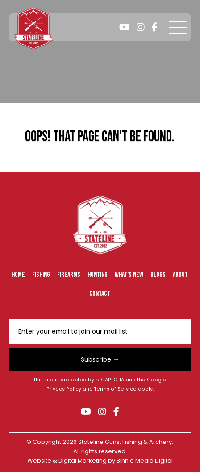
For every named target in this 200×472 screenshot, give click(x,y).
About (180, 275)
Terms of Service (115, 389)
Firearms (68, 275)
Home (18, 275)
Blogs (158, 275)
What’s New (129, 275)
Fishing (41, 275)
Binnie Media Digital (145, 460)
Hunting (98, 275)
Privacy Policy (63, 389)
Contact (99, 293)
